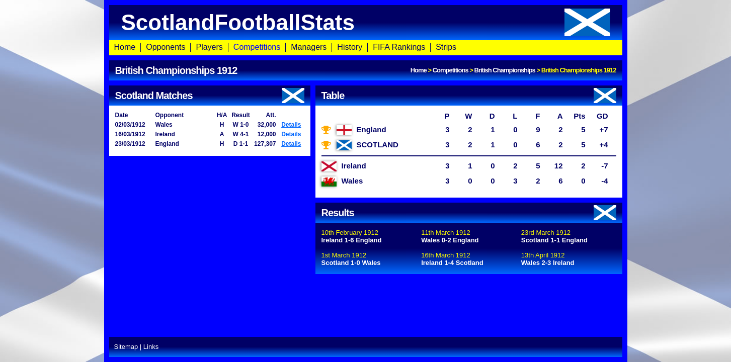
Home (125, 47)
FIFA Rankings (399, 47)
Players (209, 47)
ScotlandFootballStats (365, 22)
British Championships (504, 70)
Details (291, 124)
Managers (309, 47)
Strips (446, 47)
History (349, 47)
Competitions (256, 47)
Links (150, 346)
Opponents (165, 47)
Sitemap (126, 346)
